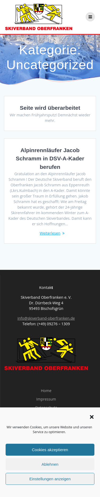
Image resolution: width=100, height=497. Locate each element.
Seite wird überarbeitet (50, 108)
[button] (91, 417)
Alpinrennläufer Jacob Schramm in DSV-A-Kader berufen (50, 158)
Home (46, 390)
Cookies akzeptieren (50, 449)
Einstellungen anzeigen (50, 479)
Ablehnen (50, 464)
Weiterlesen (50, 233)
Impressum (46, 399)
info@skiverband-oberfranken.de (46, 318)
